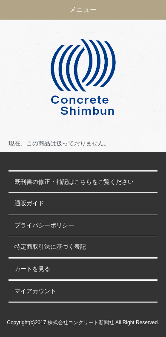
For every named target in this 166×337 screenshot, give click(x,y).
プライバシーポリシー (44, 225)
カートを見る (32, 269)
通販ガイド (29, 203)
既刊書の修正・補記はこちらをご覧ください (74, 182)
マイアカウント (35, 291)
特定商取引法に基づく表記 (50, 247)
